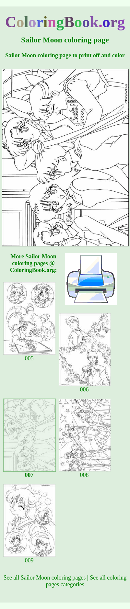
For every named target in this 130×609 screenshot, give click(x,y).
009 (29, 558)
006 (84, 387)
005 (29, 356)
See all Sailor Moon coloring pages (45, 577)
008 (84, 472)
